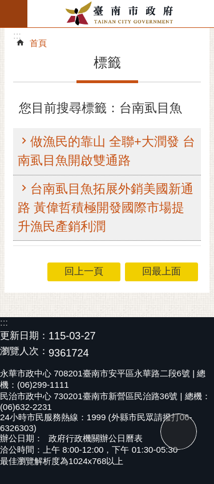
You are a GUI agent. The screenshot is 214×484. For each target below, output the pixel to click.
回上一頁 (83, 271)
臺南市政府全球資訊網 (120, 13)
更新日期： (24, 335)
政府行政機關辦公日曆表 (96, 438)
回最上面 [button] (161, 271)
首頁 (38, 43)
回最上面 (178, 431)
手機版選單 (13, 13)
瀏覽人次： (24, 351)
